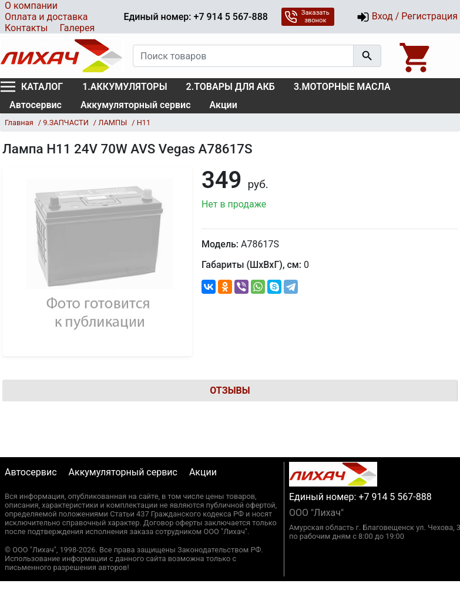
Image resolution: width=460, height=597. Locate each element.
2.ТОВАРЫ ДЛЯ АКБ (230, 86)
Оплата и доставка (46, 16)
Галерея (77, 27)
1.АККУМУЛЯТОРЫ (124, 86)
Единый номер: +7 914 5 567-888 (195, 16)
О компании (31, 5)
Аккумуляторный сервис (135, 104)
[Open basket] (416, 56)
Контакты (26, 27)
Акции (223, 104)
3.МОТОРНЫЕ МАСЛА (342, 86)
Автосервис (35, 104)
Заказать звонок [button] (307, 16)
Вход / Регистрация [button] (407, 17)
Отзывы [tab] (230, 390)
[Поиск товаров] (243, 56)
